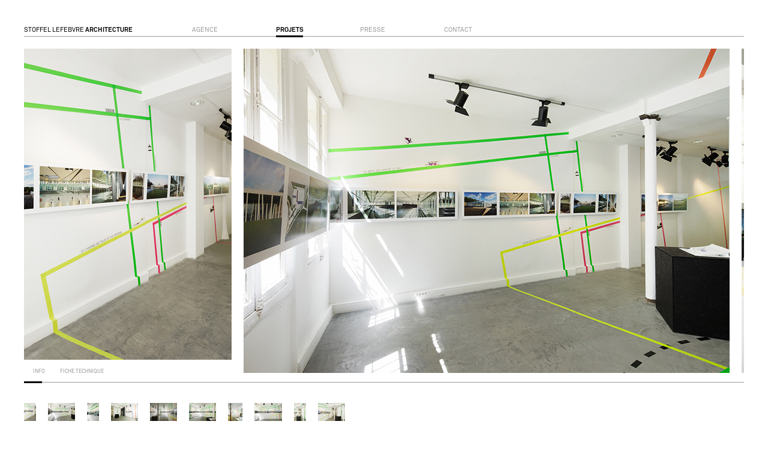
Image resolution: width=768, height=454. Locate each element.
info (39, 371)
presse (372, 30)
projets (290, 30)
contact (458, 30)
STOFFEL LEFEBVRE (78, 30)
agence (205, 30)
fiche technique (82, 371)
